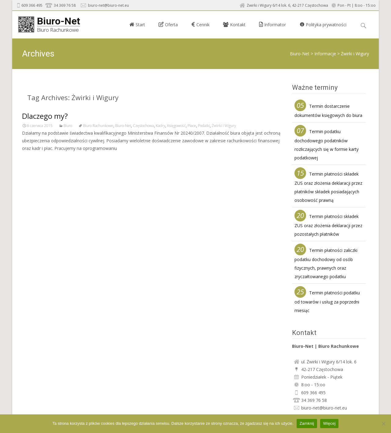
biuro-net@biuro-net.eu (108, 5)
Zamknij (307, 423)
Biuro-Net (299, 53)
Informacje (325, 53)
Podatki (204, 125)
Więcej (329, 423)
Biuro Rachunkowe (98, 125)
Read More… (35, 160)
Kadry (160, 125)
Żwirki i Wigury (224, 125)
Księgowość (176, 125)
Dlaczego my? (45, 116)
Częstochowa (143, 125)
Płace (192, 125)
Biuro (68, 125)
